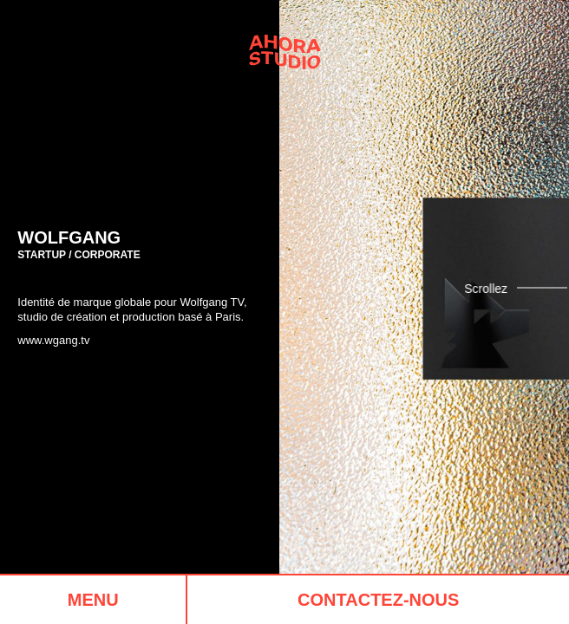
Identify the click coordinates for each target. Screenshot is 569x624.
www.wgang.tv (53, 340)
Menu (93, 599)
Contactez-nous (378, 599)
